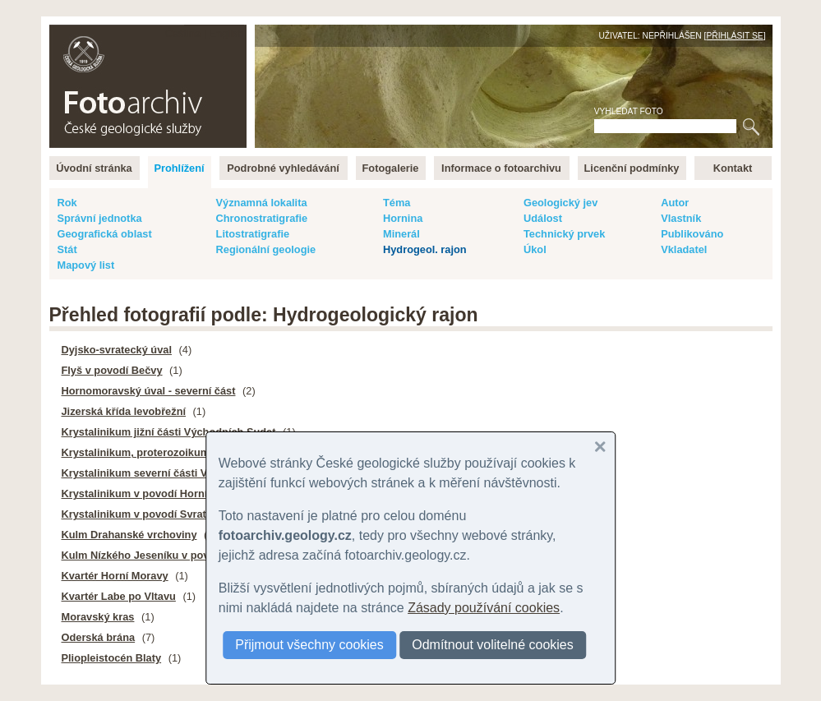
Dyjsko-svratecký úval (117, 350)
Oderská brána (99, 637)
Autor (675, 202)
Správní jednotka (100, 218)
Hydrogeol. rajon (425, 249)
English (227, 33)
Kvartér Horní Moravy (115, 576)
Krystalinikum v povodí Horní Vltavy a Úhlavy (175, 493)
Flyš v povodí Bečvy (112, 370)
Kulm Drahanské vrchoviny (129, 534)
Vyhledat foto (628, 111)
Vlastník (681, 218)
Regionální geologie (266, 249)
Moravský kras (98, 617)
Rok (67, 202)
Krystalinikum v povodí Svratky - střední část (174, 514)
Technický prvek (564, 234)
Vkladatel (684, 249)
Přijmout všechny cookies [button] (309, 645)
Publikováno (692, 234)
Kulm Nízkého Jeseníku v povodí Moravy (163, 555)
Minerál (401, 234)
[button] (600, 447)
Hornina (402, 218)
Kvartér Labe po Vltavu (119, 596)
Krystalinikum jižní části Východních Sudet (169, 432)
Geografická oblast (105, 234)
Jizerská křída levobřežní (124, 411)
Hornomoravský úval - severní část (149, 391)
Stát (67, 249)
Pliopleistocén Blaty (112, 658)
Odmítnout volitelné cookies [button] (493, 645)
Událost (543, 218)
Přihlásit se (734, 35)
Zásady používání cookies (484, 608)
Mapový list (86, 265)
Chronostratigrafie (262, 218)
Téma (396, 202)
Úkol (535, 249)
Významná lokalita (261, 202)
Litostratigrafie (253, 234)
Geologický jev (560, 202)
